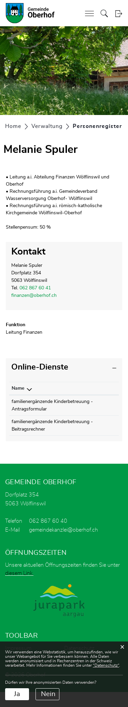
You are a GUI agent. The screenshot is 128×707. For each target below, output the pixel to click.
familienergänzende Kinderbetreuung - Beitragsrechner (32, 437)
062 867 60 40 (48, 536)
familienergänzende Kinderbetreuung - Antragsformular (32, 409)
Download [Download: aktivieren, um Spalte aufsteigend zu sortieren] (99, 388)
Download (103, 402)
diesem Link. (19, 588)
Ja (17, 694)
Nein (48, 694)
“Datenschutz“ (106, 665)
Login (118, 13)
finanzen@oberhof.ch (34, 295)
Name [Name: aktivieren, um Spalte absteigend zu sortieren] (18, 388)
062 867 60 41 (35, 288)
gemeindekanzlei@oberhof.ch (63, 545)
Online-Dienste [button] (39, 367)
